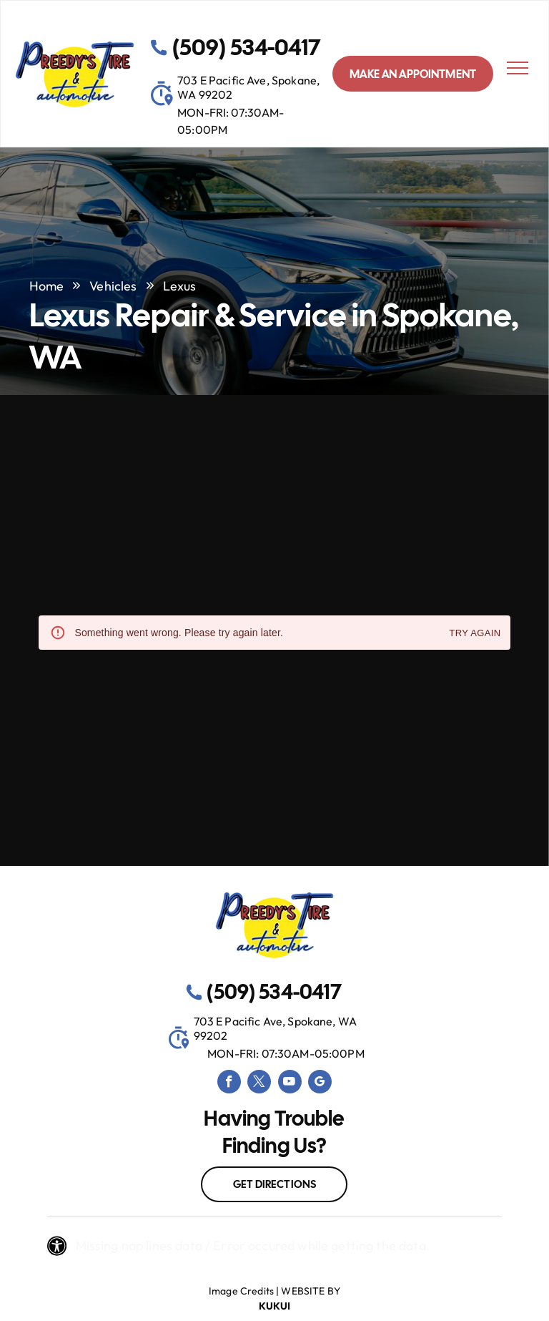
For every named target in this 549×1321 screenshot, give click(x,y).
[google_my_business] (320, 1083)
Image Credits (241, 1291)
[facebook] (229, 1083)
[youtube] (290, 1083)
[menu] (517, 68)
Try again (474, 634)
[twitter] (259, 1083)
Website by (310, 1291)
